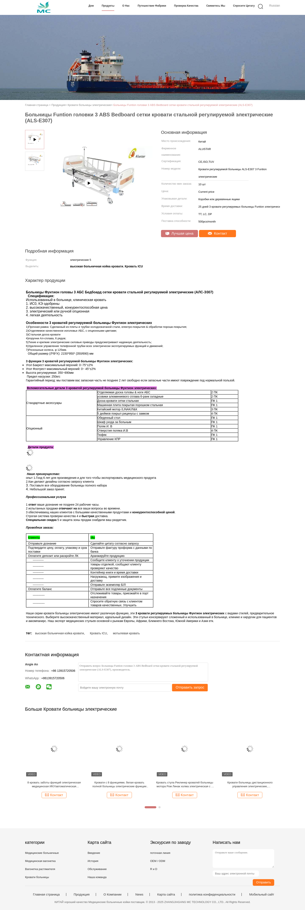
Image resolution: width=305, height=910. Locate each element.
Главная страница (46, 894)
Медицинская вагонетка (40, 861)
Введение (94, 852)
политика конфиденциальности (212, 894)
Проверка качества (186, 5)
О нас (126, 5)
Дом (91, 5)
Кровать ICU (98, 633)
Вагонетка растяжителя (40, 869)
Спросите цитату (244, 5)
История (93, 861)
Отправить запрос (190, 687)
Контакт (217, 233)
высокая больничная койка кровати (59, 633)
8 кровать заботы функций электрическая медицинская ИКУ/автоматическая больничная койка (54, 784)
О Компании (112, 894)
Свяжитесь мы (215, 5)
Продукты (108, 5)
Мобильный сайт (261, 894)
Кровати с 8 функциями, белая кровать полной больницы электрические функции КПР (119, 784)
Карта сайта (166, 894)
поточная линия (160, 852)
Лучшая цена (179, 233)
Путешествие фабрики (152, 5)
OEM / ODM (157, 861)
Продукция (82, 894)
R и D (153, 869)
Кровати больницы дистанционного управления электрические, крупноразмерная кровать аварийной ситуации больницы (250, 784)
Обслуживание (97, 869)
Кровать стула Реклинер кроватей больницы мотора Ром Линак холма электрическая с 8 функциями (184, 784)
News (139, 894)
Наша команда (97, 877)
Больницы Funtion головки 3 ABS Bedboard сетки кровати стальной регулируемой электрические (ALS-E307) (183, 105)
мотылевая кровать (126, 633)
